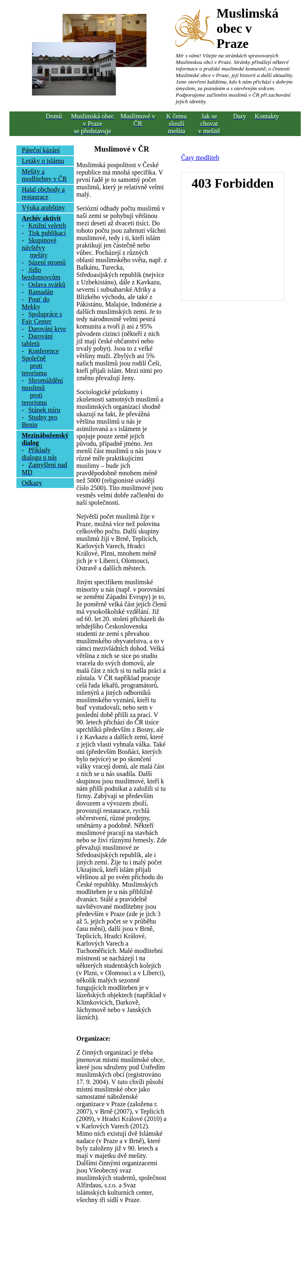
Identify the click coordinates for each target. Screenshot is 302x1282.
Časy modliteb (200, 157)
